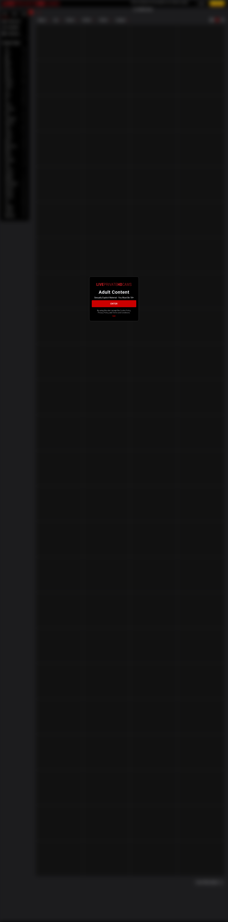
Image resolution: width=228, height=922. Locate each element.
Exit (114, 316)
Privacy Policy (103, 313)
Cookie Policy (125, 311)
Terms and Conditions (121, 313)
